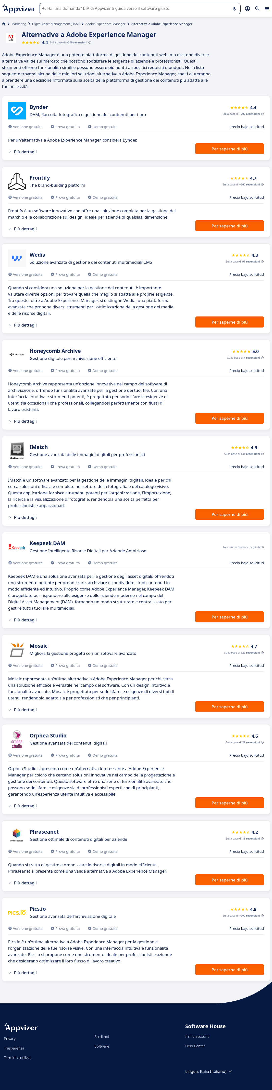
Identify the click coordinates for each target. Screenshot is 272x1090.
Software (102, 1046)
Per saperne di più (229, 149)
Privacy (9, 1038)
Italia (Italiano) (216, 1071)
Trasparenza (14, 1048)
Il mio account (197, 1036)
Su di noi (102, 1036)
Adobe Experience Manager (105, 24)
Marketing (19, 24)
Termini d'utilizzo (18, 1057)
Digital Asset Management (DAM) (56, 24)
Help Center (195, 1045)
